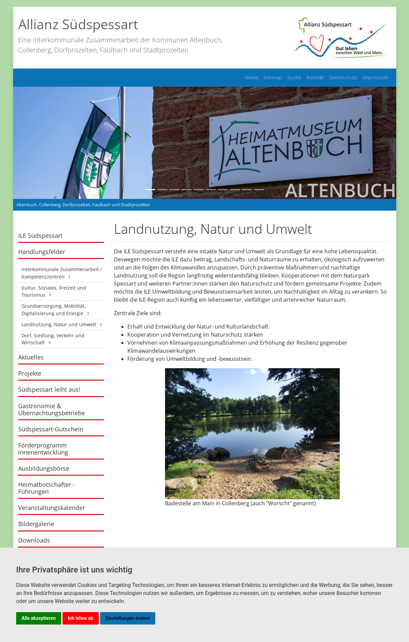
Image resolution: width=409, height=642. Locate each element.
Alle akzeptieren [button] (39, 618)
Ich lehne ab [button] (80, 618)
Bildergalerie (36, 524)
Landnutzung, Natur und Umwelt (59, 324)
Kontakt (315, 77)
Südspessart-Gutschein (50, 429)
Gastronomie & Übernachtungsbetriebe (51, 409)
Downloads (34, 540)
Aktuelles (31, 357)
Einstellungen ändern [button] (128, 618)
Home (251, 77)
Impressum (375, 77)
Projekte (29, 373)
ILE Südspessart (40, 235)
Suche (294, 77)
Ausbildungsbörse (43, 468)
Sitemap (272, 77)
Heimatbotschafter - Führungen (46, 488)
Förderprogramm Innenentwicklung (43, 448)
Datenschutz (343, 77)
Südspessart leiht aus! (49, 389)
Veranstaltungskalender (51, 508)
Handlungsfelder (41, 252)
